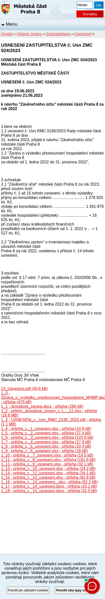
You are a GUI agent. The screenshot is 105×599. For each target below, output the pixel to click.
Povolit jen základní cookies (28, 590)
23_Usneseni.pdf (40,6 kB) (24, 388)
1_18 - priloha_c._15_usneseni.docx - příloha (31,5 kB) (49, 491)
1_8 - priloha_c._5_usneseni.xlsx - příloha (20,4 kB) (46, 446)
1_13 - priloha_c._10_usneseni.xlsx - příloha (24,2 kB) (48, 468)
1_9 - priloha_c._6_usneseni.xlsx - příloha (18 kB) (44, 451)
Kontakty (90, 14)
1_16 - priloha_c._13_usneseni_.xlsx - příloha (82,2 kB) (49, 482)
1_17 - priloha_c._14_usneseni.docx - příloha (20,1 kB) (49, 486)
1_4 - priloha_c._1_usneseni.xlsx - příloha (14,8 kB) (46, 428)
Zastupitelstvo (58, 34)
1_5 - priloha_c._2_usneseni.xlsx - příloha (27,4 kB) (46, 433)
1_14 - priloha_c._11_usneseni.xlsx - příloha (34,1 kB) (48, 473)
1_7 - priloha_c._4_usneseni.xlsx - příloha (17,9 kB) (46, 442)
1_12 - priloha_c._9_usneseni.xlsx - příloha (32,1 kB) (47, 464)
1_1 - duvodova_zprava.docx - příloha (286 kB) (42, 406)
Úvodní (7, 34)
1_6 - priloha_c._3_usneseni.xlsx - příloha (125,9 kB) (47, 437)
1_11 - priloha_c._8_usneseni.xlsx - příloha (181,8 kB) (48, 460)
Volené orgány (29, 34)
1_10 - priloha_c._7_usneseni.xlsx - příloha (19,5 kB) (47, 455)
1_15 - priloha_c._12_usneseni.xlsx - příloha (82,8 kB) (48, 477)
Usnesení (83, 34)
